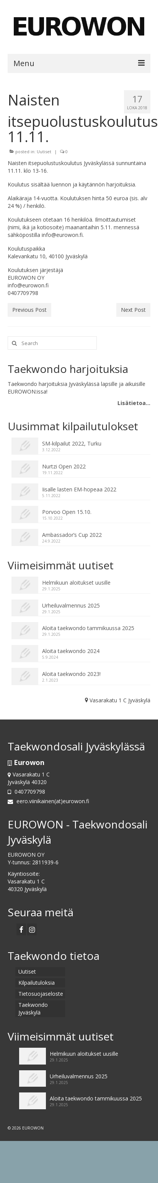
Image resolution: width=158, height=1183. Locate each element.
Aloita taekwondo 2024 (70, 651)
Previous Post (29, 309)
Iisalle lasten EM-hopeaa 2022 (79, 489)
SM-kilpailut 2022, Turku (71, 443)
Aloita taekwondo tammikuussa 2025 (88, 628)
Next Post (133, 309)
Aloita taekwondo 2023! (71, 673)
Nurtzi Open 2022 (64, 466)
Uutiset (44, 151)
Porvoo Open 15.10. (66, 511)
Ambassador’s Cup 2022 (72, 534)
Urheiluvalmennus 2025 (71, 605)
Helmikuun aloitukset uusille (76, 582)
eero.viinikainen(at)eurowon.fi (48, 801)
